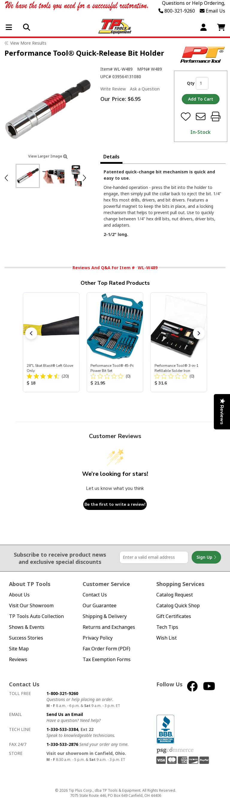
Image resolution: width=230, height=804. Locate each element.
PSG (175, 750)
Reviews (18, 659)
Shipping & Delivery (105, 616)
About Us (19, 595)
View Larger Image (48, 156)
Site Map (19, 649)
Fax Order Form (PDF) (106, 649)
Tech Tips (167, 627)
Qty (191, 83)
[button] (31, 333)
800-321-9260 (176, 11)
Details (111, 156)
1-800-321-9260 (62, 693)
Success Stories (26, 638)
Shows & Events (26, 627)
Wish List (166, 638)
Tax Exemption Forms (107, 659)
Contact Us (95, 595)
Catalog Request (174, 595)
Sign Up (206, 557)
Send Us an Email (64, 714)
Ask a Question (145, 89)
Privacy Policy (98, 638)
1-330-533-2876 (62, 744)
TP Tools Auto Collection (36, 616)
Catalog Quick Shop (178, 605)
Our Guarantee (99, 605)
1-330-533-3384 (62, 729)
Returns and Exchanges (109, 627)
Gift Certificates (173, 616)
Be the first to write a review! (115, 504)
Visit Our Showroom (31, 605)
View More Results (28, 43)
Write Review (113, 89)
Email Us (212, 11)
